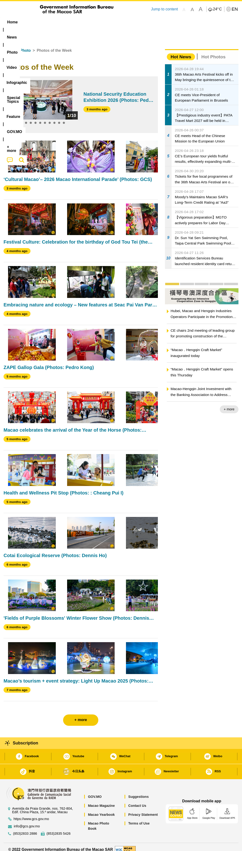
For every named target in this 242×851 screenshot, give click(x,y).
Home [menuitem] (12, 22)
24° (217, 9)
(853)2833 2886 (25, 828)
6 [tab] (45, 118)
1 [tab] (21, 118)
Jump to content (164, 9)
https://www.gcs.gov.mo (31, 813)
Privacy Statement (143, 809)
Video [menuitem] (72, 22)
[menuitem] (31, 22)
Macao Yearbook (101, 809)
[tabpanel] (42, 94)
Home (9, 45)
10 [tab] (63, 118)
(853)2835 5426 (59, 828)
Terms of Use (139, 818)
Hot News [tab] (181, 51)
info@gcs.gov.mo (27, 821)
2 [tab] (26, 118)
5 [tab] (40, 118)
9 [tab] (59, 118)
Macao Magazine (101, 800)
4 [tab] (35, 118)
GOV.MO (95, 791)
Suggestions (138, 791)
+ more (229, 404)
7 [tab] (49, 118)
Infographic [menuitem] (97, 22)
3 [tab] (30, 118)
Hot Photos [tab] (213, 51)
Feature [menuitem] (158, 22)
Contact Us (137, 800)
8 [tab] (54, 118)
